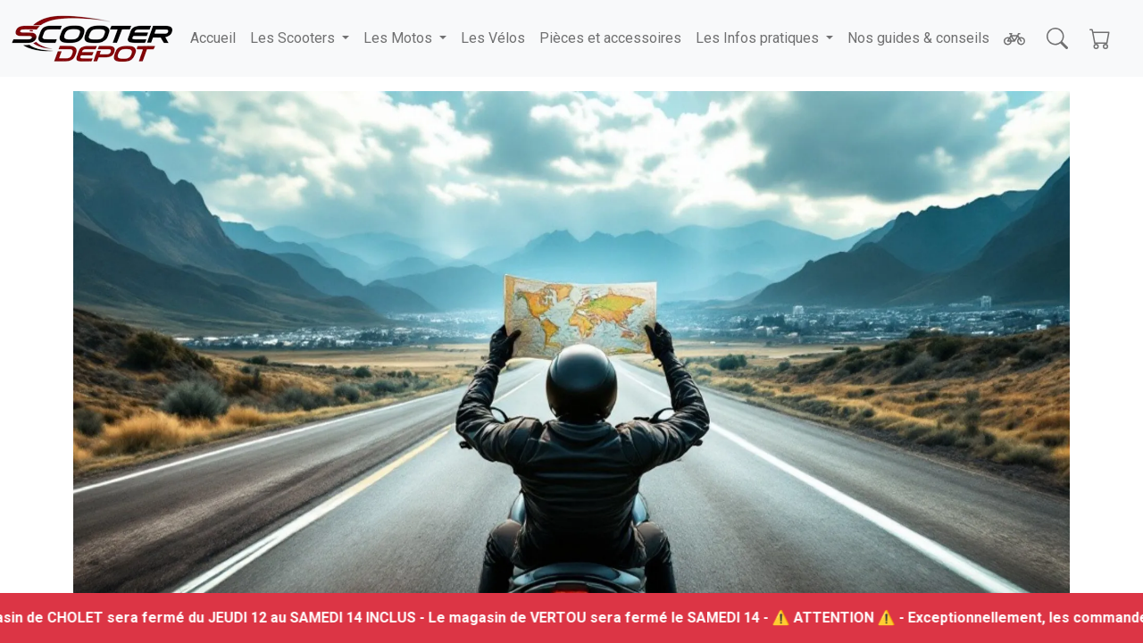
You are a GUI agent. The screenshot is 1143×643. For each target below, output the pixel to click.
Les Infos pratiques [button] (759, 37)
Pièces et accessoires (610, 37)
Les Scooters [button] (294, 37)
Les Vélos (493, 37)
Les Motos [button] (399, 37)
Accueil (213, 37)
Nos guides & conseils (918, 37)
